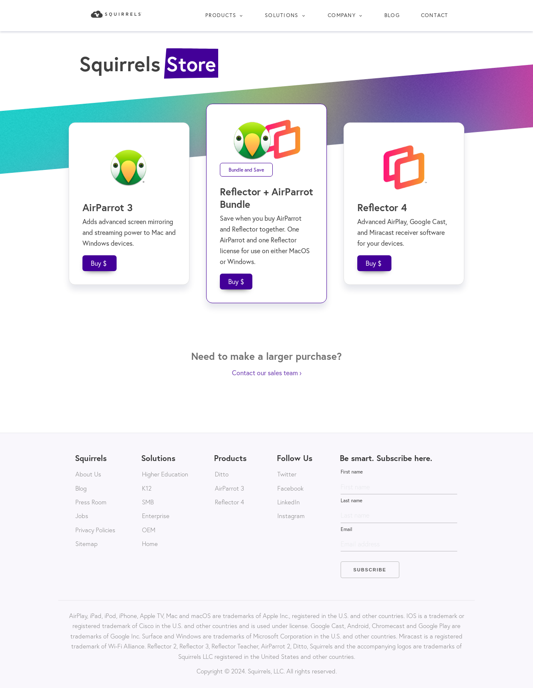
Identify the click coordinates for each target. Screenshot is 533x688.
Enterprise (155, 515)
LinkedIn (288, 502)
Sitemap (86, 543)
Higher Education (165, 474)
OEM (148, 530)
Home (150, 543)
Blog (392, 15)
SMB (148, 502)
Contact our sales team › (266, 372)
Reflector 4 (229, 502)
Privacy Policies (95, 530)
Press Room (91, 502)
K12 (147, 488)
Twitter (286, 474)
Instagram (291, 515)
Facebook (290, 488)
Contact (434, 15)
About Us (88, 474)
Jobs (81, 515)
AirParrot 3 (229, 488)
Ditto (222, 474)
